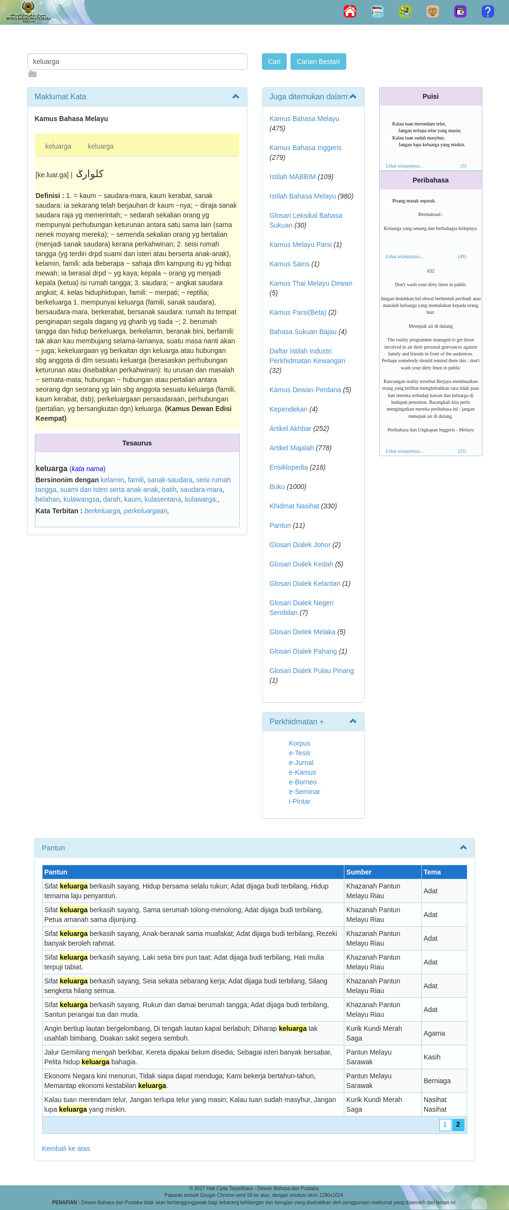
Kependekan (289, 409)
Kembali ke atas (66, 1148)
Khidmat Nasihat (295, 506)
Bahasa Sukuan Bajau (303, 332)
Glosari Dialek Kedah (302, 564)
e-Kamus (302, 772)
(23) (462, 451)
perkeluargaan (146, 511)
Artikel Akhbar (290, 428)
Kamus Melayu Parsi (301, 244)
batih (169, 489)
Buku (277, 486)
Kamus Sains (289, 264)
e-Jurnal (301, 762)
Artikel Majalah (292, 448)
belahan (48, 499)
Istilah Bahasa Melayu (303, 196)
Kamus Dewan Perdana (305, 390)
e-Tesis (299, 753)
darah (112, 499)
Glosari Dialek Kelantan (305, 583)
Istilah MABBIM (293, 177)
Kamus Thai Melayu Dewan (311, 283)
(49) (462, 256)
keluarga (59, 146)
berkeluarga (102, 511)
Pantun (280, 525)
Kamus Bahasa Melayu (304, 119)
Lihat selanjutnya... (404, 165)
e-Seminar (305, 792)
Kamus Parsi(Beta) (298, 312)
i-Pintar (299, 801)
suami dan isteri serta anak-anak (109, 489)
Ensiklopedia (289, 467)
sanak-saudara (170, 480)
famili (136, 480)
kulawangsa (81, 499)
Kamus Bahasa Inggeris (306, 148)
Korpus (299, 743)
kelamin (112, 480)
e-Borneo (303, 782)
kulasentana (162, 499)
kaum (132, 499)
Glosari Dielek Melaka (303, 632)
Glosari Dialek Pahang (303, 651)
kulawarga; (201, 499)
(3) (463, 165)
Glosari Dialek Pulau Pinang (312, 670)
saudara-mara (201, 489)
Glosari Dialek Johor (300, 545)
